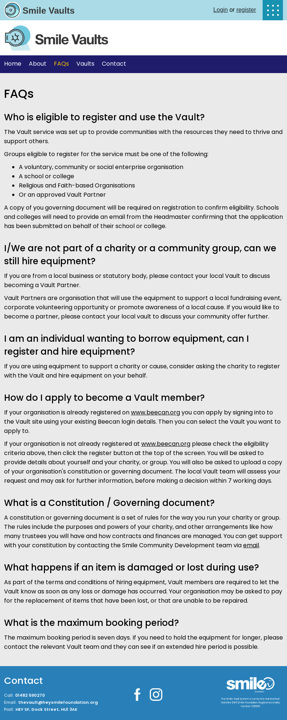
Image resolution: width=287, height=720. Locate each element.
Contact (114, 63)
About (37, 63)
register (246, 10)
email (251, 545)
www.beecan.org (155, 412)
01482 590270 (30, 695)
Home (12, 63)
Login (220, 10)
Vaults (85, 63)
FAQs (61, 63)
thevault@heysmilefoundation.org (58, 702)
